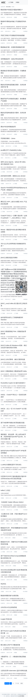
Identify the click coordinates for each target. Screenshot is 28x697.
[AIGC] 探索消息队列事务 (9, 257)
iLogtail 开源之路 (6, 619)
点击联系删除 (21, 696)
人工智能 (10, 2)
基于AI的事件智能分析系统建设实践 (12, 422)
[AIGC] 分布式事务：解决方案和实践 (13, 359)
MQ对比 (3, 584)
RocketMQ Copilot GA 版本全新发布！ (13, 383)
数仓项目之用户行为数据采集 (10, 645)
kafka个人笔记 (5, 490)
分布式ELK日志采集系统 (9, 607)
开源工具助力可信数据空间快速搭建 (13, 35)
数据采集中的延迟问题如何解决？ (12, 9)
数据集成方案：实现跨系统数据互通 (13, 47)
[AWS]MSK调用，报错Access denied (13, 176)
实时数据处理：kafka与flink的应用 (12, 59)
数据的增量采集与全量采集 (10, 595)
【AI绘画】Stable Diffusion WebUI (12, 502)
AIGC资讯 (8, 6)
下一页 (17, 683)
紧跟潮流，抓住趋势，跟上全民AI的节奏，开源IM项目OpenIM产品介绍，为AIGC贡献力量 (13, 437)
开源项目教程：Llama (8, 138)
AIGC (2, 31)
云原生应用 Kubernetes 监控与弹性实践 (14, 670)
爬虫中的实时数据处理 (8, 126)
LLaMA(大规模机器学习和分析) (11, 464)
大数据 (17, 2)
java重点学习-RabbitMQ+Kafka (11, 150)
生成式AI (3, 17)
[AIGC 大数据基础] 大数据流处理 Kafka (14, 371)
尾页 (22, 683)
